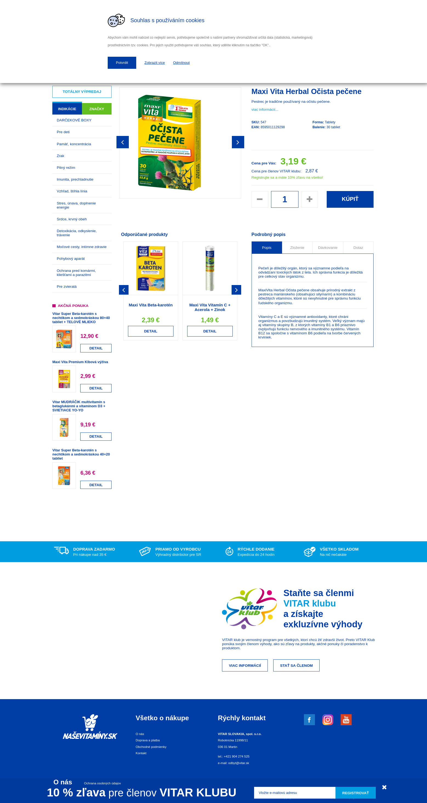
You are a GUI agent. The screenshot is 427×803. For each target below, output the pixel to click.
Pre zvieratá (67, 286)
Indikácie (67, 109)
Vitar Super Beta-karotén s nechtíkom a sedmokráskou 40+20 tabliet (81, 454)
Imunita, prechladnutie (75, 179)
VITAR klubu (309, 603)
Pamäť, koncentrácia (74, 144)
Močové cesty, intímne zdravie (82, 247)
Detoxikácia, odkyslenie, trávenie (77, 233)
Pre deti (63, 132)
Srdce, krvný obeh (72, 219)
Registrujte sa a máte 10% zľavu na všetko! (287, 177)
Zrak (60, 156)
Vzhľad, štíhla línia (72, 191)
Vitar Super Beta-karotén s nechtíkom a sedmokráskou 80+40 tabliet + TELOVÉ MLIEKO (81, 318)
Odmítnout (181, 63)
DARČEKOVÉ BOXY (74, 120)
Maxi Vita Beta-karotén (151, 305)
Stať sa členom (296, 666)
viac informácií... (265, 109)
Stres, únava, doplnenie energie (76, 205)
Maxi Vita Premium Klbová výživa (80, 362)
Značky (96, 109)
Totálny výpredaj (82, 92)
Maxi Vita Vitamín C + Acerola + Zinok (209, 307)
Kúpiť (350, 199)
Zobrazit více (154, 63)
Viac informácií (245, 666)
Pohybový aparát (71, 259)
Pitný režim (66, 168)
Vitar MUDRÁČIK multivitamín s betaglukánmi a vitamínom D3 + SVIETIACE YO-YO (78, 406)
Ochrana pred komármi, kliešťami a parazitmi (76, 273)
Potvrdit (122, 63)
